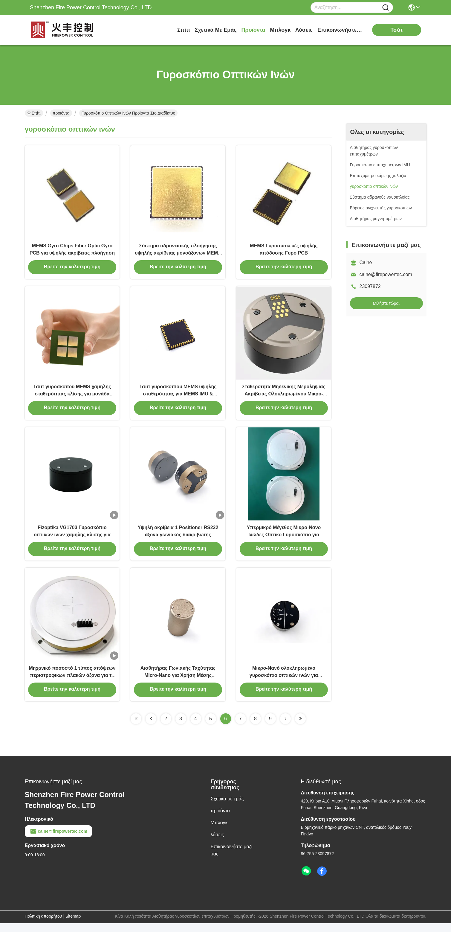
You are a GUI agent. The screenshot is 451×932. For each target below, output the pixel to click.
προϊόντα (253, 30)
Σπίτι (183, 30)
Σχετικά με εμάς (215, 30)
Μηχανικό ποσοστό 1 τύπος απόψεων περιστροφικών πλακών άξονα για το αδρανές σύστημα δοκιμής (72, 683)
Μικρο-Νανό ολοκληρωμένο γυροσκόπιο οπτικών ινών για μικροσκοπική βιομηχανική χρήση (283, 683)
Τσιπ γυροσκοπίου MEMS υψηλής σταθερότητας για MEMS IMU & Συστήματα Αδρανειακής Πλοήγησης (178, 397)
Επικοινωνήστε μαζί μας (339, 30)
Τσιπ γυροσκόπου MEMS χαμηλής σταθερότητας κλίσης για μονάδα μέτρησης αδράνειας (72, 397)
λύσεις (304, 30)
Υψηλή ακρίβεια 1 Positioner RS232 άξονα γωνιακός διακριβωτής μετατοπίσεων (178, 540)
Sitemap (73, 924)
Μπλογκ (280, 30)
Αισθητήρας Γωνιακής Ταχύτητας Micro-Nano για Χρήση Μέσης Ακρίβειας (177, 683)
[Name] (385, 7)
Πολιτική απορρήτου (43, 924)
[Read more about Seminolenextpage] (136, 727)
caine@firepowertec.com (386, 274)
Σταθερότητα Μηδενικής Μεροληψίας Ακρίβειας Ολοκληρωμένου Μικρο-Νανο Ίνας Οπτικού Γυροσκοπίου (283, 397)
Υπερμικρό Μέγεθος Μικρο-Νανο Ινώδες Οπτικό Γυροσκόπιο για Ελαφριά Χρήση (284, 540)
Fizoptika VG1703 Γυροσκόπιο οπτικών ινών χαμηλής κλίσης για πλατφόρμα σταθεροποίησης (72, 540)
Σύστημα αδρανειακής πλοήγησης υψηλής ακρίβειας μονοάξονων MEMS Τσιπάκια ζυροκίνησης (178, 254)
